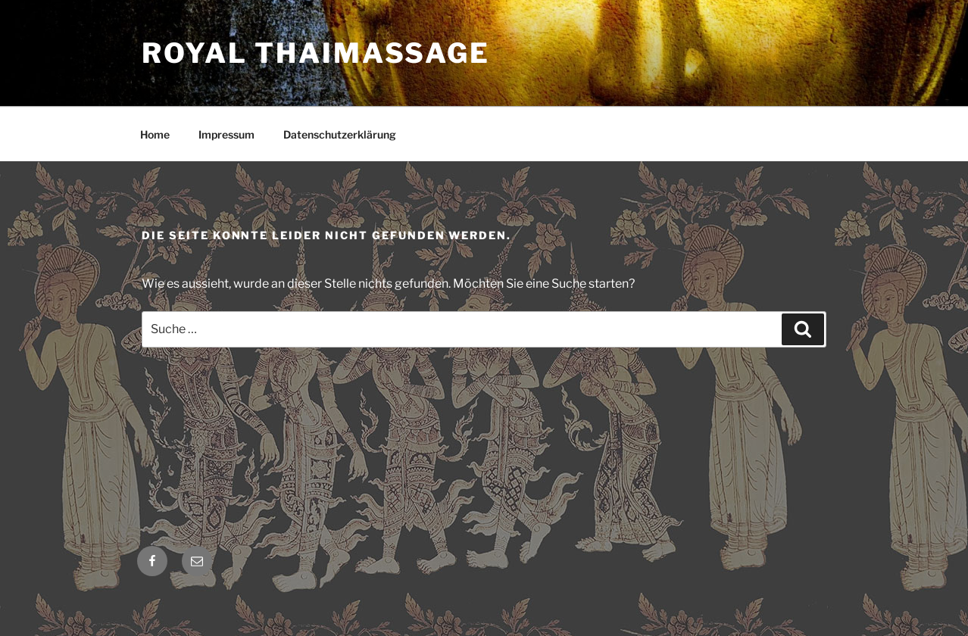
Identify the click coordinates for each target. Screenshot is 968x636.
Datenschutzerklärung (339, 134)
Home (155, 134)
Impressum (226, 134)
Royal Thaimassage (316, 53)
